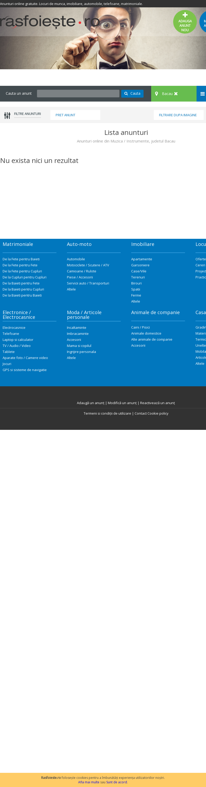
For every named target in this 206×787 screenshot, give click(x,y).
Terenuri (138, 277)
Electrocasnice (14, 327)
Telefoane (11, 333)
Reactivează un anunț (157, 402)
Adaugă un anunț (90, 402)
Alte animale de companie (151, 339)
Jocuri (7, 363)
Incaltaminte (76, 327)
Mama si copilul (79, 345)
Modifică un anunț (122, 402)
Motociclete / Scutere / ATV (88, 265)
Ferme (136, 295)
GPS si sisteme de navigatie (25, 369)
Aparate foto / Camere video (25, 357)
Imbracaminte (78, 333)
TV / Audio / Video (17, 345)
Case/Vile (138, 271)
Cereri (200, 265)
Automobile (76, 259)
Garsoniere (140, 265)
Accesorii (74, 339)
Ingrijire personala (81, 351)
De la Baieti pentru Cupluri (23, 289)
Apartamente (141, 259)
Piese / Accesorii (80, 277)
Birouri (136, 283)
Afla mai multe (88, 782)
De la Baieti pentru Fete (21, 283)
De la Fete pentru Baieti (21, 259)
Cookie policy (157, 413)
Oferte (201, 259)
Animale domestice (146, 333)
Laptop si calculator (18, 339)
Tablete (9, 351)
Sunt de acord (116, 782)
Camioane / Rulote (81, 271)
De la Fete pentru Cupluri (22, 271)
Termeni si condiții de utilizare (107, 413)
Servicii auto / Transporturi (88, 283)
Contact (141, 413)
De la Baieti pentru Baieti (22, 295)
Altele (71, 289)
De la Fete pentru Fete (20, 265)
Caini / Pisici (140, 327)
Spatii (135, 289)
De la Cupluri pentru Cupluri (24, 277)
